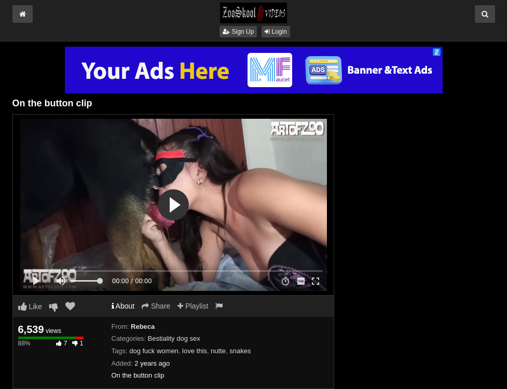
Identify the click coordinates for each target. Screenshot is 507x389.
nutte (218, 351)
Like (30, 306)
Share (156, 306)
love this (194, 351)
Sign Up (238, 31)
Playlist (192, 306)
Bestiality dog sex (174, 338)
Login (276, 31)
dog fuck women (154, 351)
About (123, 306)
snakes (240, 351)
